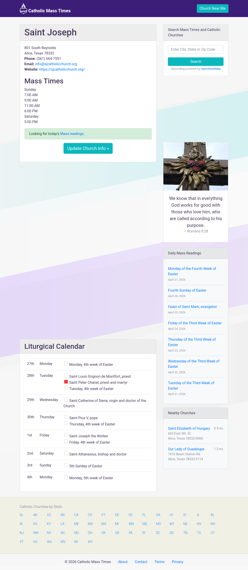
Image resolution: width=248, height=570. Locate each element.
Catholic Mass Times (45, 8)
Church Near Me (213, 8)
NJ (22, 533)
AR (63, 515)
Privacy (177, 562)
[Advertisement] (88, 198)
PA (131, 533)
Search (195, 61)
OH (90, 533)
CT (103, 515)
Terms (159, 562)
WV (63, 542)
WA (49, 542)
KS (35, 524)
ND (76, 533)
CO (90, 515)
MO (158, 524)
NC (63, 533)
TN (185, 533)
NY (49, 533)
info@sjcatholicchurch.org (56, 64)
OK (103, 533)
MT (172, 524)
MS (144, 524)
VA (35, 542)
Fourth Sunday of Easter (187, 290)
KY (49, 524)
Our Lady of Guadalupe (186, 449)
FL (144, 515)
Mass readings (72, 134)
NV (199, 524)
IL (198, 515)
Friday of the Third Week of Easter (195, 323)
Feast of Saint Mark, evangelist (192, 307)
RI (143, 533)
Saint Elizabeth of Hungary (189, 428)
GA (158, 515)
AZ (49, 515)
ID (184, 515)
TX (199, 533)
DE (117, 515)
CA (76, 515)
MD (90, 524)
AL (22, 515)
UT (213, 533)
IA (21, 524)
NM (35, 533)
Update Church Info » (88, 148)
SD (172, 533)
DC (131, 515)
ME (76, 524)
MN (131, 524)
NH (213, 524)
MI (117, 524)
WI (76, 542)
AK (35, 515)
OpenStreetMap (211, 68)
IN (212, 515)
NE (185, 524)
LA (62, 524)
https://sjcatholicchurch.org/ (62, 69)
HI (171, 515)
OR (117, 533)
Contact (141, 562)
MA (103, 524)
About (123, 562)
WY (90, 542)
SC (158, 533)
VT (22, 542)
